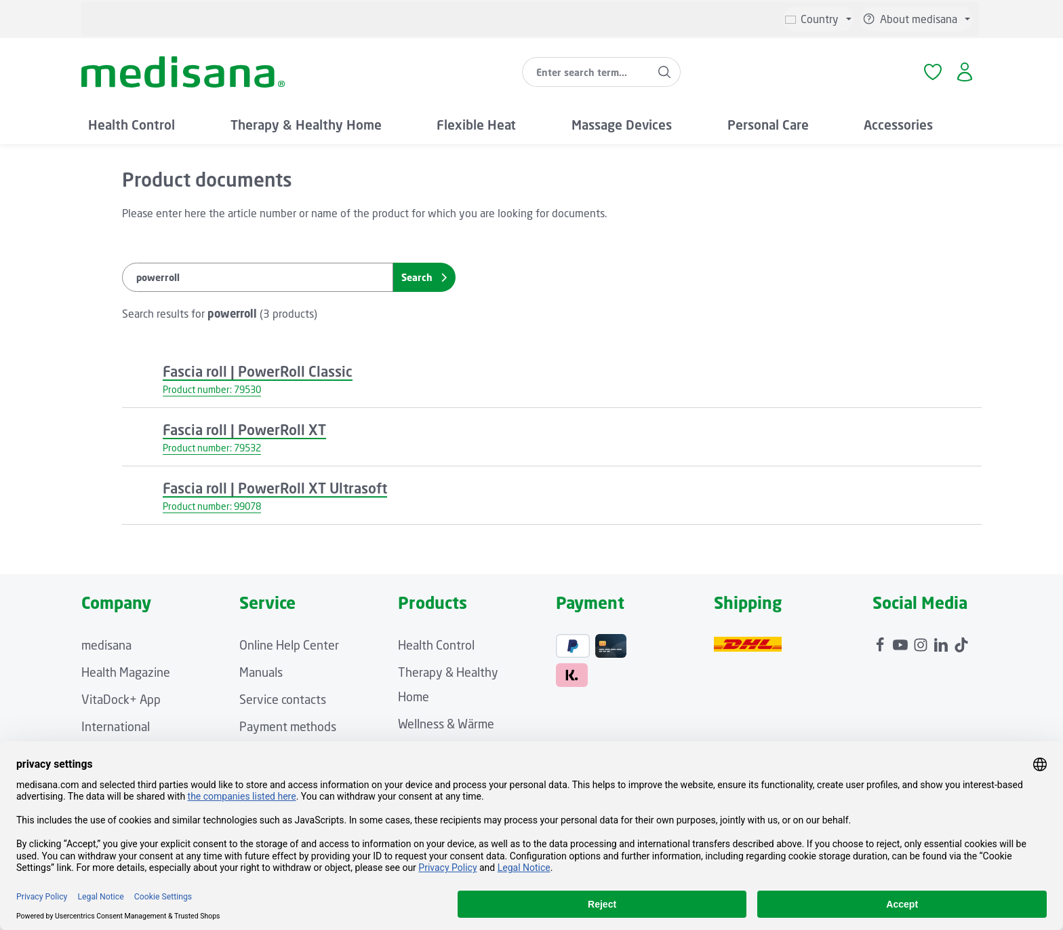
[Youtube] (901, 641)
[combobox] (585, 72)
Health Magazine (125, 672)
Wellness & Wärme (446, 723)
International (115, 726)
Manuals (261, 672)
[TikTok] (961, 641)
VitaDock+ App (121, 699)
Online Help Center (289, 645)
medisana (106, 645)
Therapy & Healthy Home (448, 684)
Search (424, 277)
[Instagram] (922, 641)
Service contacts (282, 699)
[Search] (665, 72)
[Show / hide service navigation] (916, 19)
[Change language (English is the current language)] (818, 19)
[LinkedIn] (942, 641)
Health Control (436, 645)
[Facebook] (881, 641)
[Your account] (964, 72)
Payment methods (287, 726)
